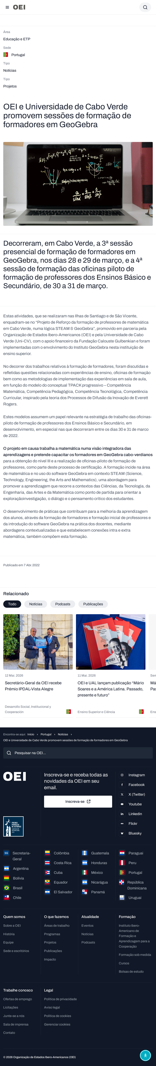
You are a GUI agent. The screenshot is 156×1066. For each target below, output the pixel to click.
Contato (9, 1032)
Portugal (46, 734)
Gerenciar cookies (57, 1024)
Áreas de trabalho (56, 925)
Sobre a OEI (12, 925)
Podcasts (88, 942)
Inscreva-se (78, 801)
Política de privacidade (60, 999)
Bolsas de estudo (131, 971)
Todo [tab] (12, 604)
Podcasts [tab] (62, 604)
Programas (52, 934)
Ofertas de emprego (17, 999)
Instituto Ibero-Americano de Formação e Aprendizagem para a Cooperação (134, 936)
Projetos (50, 942)
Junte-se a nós (13, 1016)
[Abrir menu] (7, 7)
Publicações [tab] (93, 604)
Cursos (124, 963)
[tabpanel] (78, 666)
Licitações (10, 1007)
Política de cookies (57, 1016)
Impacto (50, 959)
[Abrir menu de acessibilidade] (145, 1055)
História (9, 934)
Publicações (53, 951)
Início (30, 734)
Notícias (63, 734)
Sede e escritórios (16, 951)
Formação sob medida (135, 954)
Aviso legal (52, 1007)
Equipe (8, 942)
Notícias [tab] (35, 604)
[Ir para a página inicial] (19, 7)
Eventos (87, 925)
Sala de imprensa (15, 1024)
